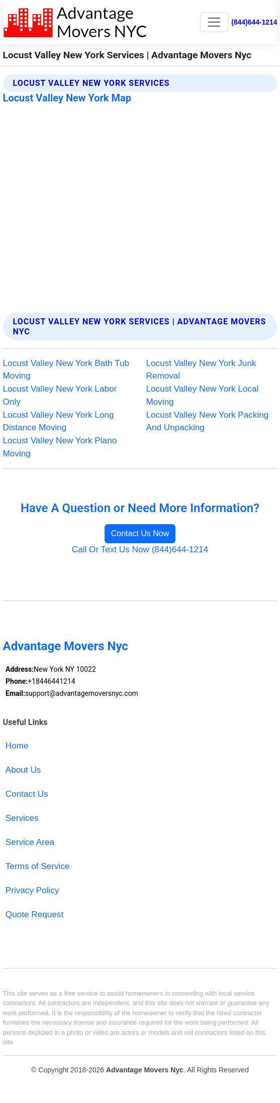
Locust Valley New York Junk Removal (201, 369)
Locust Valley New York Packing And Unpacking (207, 421)
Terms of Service (38, 866)
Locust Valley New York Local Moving (202, 395)
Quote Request (34, 914)
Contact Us (27, 794)
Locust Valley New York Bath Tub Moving (66, 369)
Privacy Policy (32, 890)
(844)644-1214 (254, 22)
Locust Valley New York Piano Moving (60, 446)
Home (17, 746)
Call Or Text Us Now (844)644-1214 (140, 549)
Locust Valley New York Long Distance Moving (58, 421)
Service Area (30, 842)
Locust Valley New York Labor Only (60, 395)
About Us (23, 770)
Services (22, 818)
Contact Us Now (140, 533)
